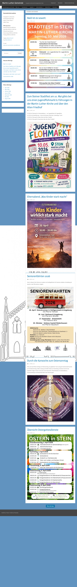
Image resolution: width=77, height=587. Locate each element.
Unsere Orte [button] (48, 7)
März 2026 (7, 89)
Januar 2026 (7, 93)
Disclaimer (60, 3)
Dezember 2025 (8, 95)
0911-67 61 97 (10, 38)
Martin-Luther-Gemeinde (13, 3)
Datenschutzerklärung (69, 3)
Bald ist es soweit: (36, 18)
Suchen (20, 53)
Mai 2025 (7, 96)
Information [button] (55, 7)
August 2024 (7, 98)
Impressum (53, 3)
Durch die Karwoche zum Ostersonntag (48, 360)
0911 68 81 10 (8, 40)
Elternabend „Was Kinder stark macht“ (47, 196)
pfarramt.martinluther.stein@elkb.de (11, 45)
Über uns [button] (18, 7)
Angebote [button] (32, 7)
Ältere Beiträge (50, 506)
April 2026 (7, 87)
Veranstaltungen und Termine (8, 7)
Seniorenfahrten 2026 (39, 276)
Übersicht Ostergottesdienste (43, 429)
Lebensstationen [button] (40, 7)
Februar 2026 (8, 91)
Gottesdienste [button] (25, 7)
